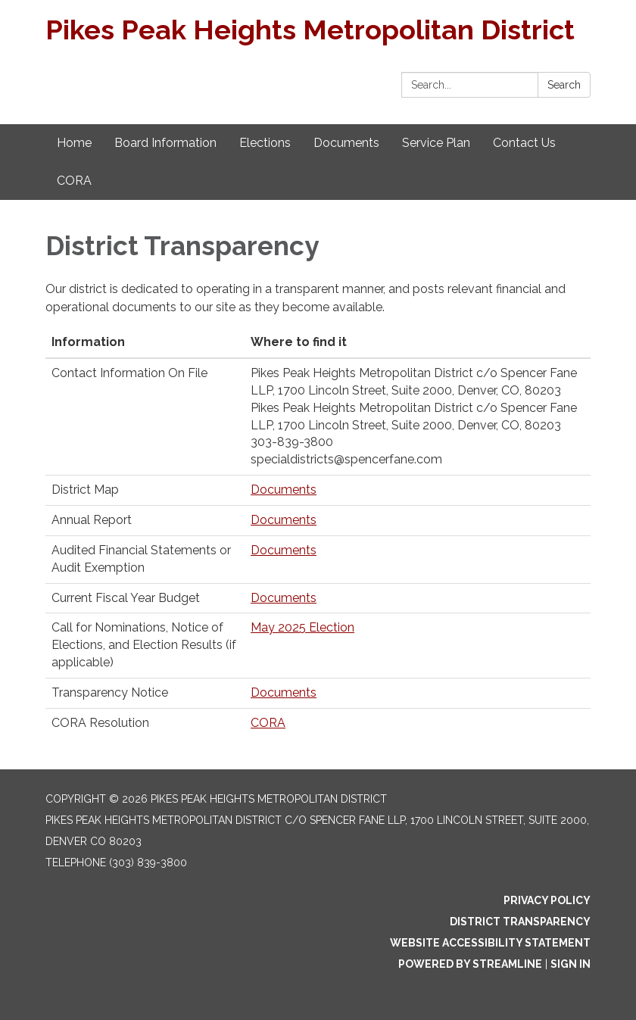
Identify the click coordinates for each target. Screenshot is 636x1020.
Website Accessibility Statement (490, 943)
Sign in (570, 964)
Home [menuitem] (74, 143)
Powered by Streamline (470, 964)
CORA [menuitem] (74, 180)
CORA (268, 723)
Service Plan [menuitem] (436, 143)
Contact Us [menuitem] (524, 143)
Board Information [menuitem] (165, 143)
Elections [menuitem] (265, 143)
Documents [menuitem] (346, 143)
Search (564, 85)
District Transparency (520, 922)
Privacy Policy (547, 900)
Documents (283, 489)
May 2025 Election (302, 627)
